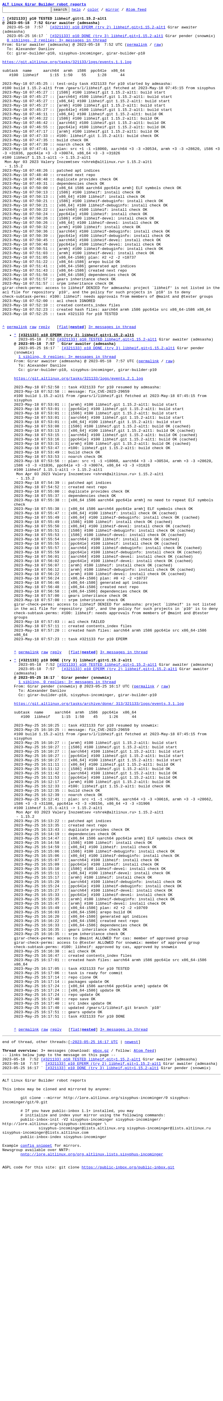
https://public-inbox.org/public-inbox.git (128, 1394)
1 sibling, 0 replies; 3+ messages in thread (67, 426)
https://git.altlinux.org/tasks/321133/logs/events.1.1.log (67, 73)
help (85, 11)
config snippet (36, 1368)
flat (63, 391)
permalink (137, 52)
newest (131, 1245)
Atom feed (145, 11)
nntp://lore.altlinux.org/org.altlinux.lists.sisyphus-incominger (91, 1379)
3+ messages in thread (112, 391)
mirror (121, 11)
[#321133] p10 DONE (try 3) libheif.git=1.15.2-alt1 (106, 41)
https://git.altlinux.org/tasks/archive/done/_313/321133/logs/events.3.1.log (99, 841)
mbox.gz (101, 1256)
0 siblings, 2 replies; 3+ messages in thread (57, 47)
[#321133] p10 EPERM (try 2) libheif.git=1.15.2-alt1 (108, 31)
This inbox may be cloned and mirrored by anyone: (56, 1300)
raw (157, 52)
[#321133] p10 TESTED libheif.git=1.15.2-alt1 (107, 405)
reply (44, 391)
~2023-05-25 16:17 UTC (94, 1245)
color (102, 11)
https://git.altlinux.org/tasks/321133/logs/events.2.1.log (78, 452)
